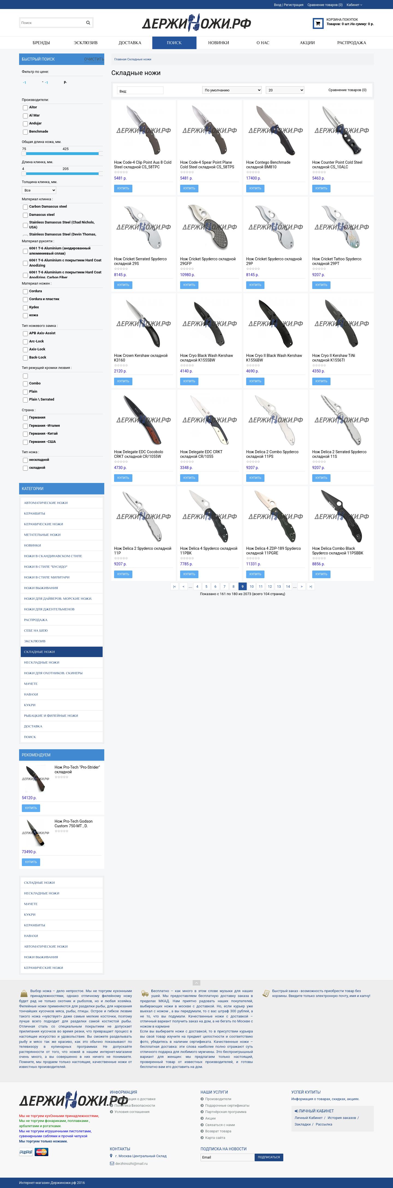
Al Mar (34, 115)
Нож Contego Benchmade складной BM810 (268, 164)
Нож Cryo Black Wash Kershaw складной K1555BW (206, 357)
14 (288, 586)
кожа (33, 315)
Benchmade (38, 131)
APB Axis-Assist (42, 333)
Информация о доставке (135, 1099)
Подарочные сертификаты (227, 1105)
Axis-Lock (37, 349)
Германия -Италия (44, 425)
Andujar (35, 123)
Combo (35, 383)
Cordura (35, 291)
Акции (210, 1118)
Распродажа (35, 620)
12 (270, 586)
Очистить (94, 59)
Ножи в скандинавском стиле (53, 556)
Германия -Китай (43, 433)
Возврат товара (218, 1131)
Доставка (33, 726)
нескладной (39, 460)
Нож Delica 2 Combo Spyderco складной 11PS (272, 454)
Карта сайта (215, 1138)
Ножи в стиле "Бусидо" (45, 567)
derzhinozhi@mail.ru (131, 1164)
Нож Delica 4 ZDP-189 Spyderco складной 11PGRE (273, 550)
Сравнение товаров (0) (348, 90)
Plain (33, 391)
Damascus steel (42, 215)
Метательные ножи (42, 535)
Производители (218, 1099)
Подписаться (269, 1157)
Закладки (303, 1124)
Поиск (30, 737)
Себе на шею (36, 630)
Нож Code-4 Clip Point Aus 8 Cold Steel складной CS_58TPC (142, 164)
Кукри (29, 705)
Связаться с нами (220, 1125)
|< (174, 586)
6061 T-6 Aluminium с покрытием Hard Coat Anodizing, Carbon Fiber (65, 274)
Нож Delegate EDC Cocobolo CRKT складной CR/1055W (138, 454)
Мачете (31, 684)
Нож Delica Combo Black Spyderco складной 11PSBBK (337, 550)
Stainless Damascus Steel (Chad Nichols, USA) (62, 224)
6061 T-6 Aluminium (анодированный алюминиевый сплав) (60, 250)
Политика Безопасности (135, 1105)
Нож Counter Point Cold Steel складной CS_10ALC (337, 164)
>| (310, 586)
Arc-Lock (36, 341)
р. (65, 82)
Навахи (31, 694)
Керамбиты (34, 513)
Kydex (34, 307)
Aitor (33, 107)
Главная (120, 59)
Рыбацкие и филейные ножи (51, 716)
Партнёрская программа (225, 1112)
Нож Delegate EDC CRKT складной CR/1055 (201, 454)
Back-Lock (37, 357)
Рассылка (324, 1124)
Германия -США (42, 442)
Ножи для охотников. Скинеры (53, 673)
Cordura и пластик (44, 299)
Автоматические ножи (46, 503)
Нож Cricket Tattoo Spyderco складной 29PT (336, 261)
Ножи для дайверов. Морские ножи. (58, 598)
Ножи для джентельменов (49, 609)
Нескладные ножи (41, 662)
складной (37, 467)
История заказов (342, 1118)
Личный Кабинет (309, 1118)
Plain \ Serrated (41, 399)
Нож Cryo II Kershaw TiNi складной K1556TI (333, 357)
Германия (37, 417)
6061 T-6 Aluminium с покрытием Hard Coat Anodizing (65, 262)
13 (279, 586)
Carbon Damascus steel (48, 206)
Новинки (32, 545)
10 (252, 586)
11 (261, 586)
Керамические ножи (43, 524)
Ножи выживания (41, 588)
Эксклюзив (34, 641)
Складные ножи (39, 652)
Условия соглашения (132, 1112)
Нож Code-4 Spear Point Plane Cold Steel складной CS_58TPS (207, 164)
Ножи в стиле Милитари (47, 577)
